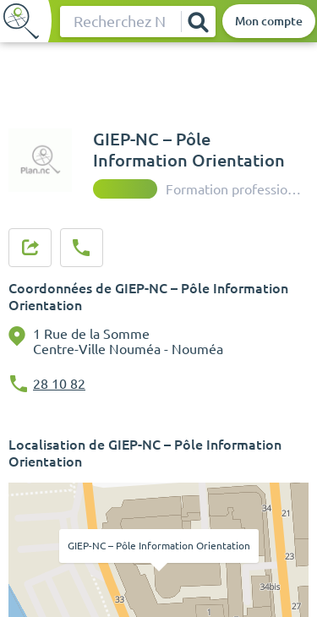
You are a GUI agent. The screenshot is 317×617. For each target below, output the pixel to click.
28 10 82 (59, 383)
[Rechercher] (198, 21)
